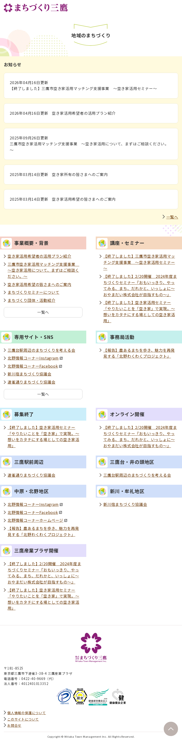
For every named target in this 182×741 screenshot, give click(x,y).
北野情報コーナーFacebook (35, 366)
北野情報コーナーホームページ (37, 520)
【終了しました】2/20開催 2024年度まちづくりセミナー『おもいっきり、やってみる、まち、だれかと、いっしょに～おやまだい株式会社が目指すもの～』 (140, 285)
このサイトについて (23, 719)
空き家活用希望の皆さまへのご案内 (39, 284)
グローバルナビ (174, 6)
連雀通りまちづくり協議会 (31, 382)
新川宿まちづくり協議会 (29, 374)
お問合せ (14, 725)
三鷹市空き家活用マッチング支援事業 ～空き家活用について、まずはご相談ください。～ (43, 270)
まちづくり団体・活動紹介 (31, 300)
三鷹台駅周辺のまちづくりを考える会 (41, 350)
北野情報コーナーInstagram (35, 358)
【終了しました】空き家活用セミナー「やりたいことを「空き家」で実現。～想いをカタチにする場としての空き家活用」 (139, 311)
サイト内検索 (164, 6)
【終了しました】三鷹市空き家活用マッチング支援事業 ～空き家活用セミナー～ (139, 262)
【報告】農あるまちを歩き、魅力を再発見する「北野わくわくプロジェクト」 (139, 353)
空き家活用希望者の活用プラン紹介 (39, 256)
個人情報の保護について (26, 712)
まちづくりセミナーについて (33, 292)
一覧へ (172, 217)
